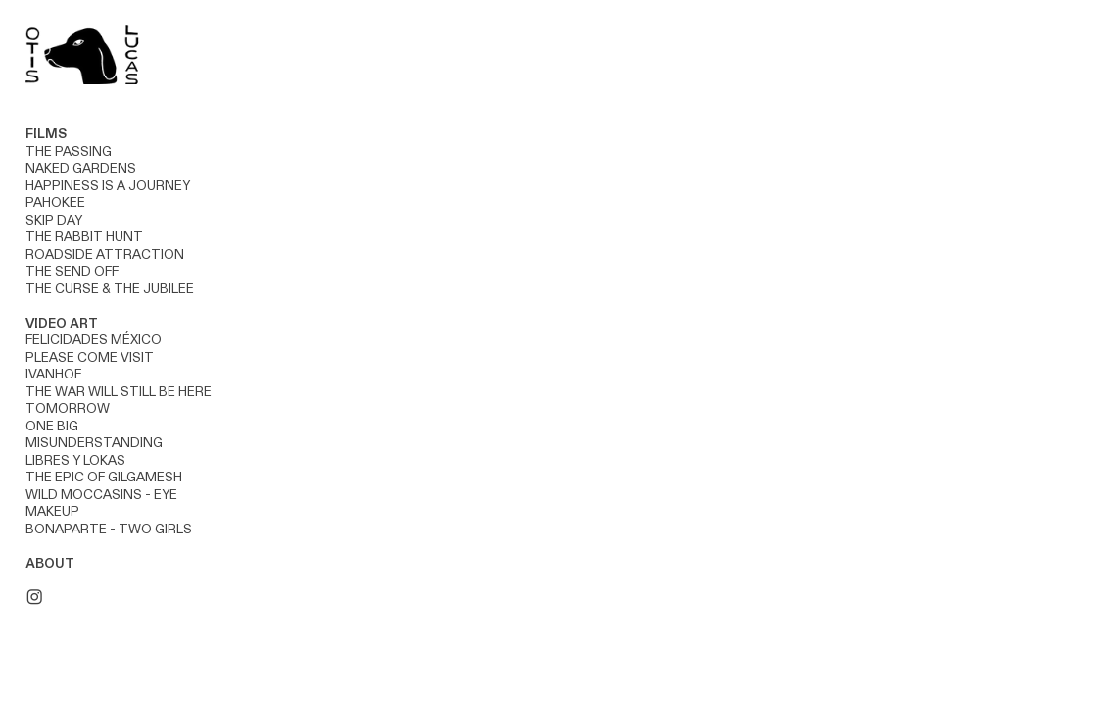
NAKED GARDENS (80, 168)
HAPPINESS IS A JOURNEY (107, 186)
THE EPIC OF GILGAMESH (103, 477)
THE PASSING (68, 152)
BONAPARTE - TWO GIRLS (108, 529)
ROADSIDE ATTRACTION (104, 255)
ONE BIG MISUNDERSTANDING (94, 435)
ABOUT (49, 564)
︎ (34, 598)
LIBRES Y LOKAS (75, 461)
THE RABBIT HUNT (84, 237)
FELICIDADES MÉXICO (93, 340)
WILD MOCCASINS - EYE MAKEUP (101, 504)
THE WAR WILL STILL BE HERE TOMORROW (118, 401)
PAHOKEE (55, 203)
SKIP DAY (53, 220)
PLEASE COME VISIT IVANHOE (89, 366)
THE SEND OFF (72, 271)
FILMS (46, 134)
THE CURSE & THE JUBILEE (111, 289)
